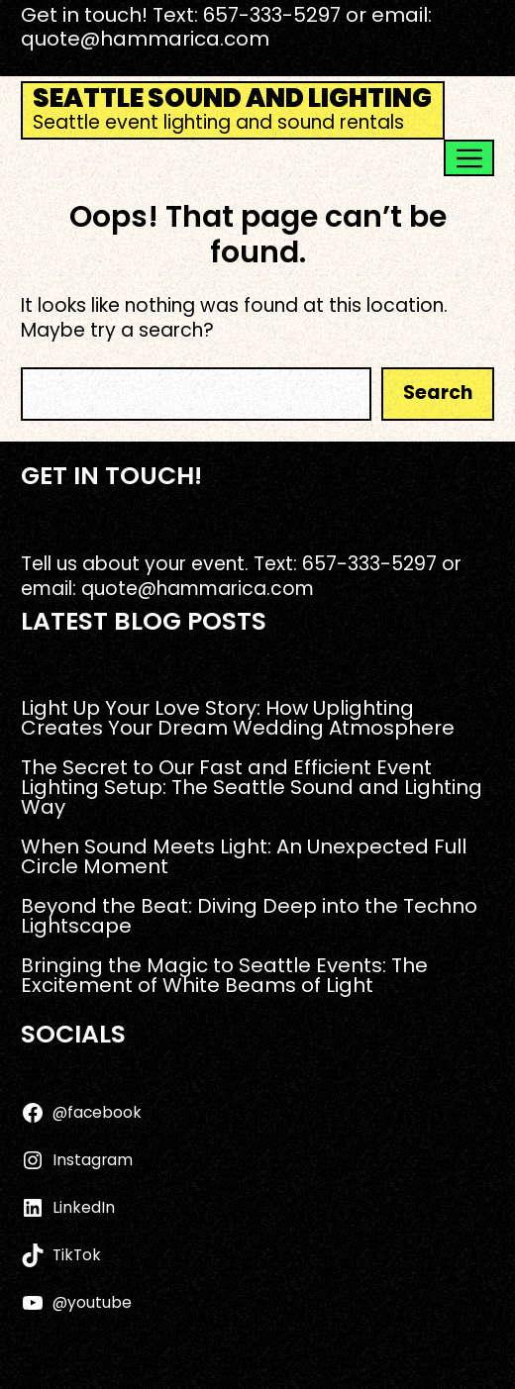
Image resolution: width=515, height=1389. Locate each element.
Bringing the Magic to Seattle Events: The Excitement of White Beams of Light (224, 975)
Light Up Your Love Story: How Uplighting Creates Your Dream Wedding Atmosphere (238, 718)
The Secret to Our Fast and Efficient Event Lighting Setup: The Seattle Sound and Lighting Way (251, 787)
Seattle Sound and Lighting (232, 98)
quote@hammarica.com (145, 38)
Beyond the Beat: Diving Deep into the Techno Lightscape (249, 916)
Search (437, 392)
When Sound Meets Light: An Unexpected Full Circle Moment (243, 856)
